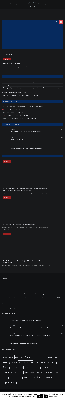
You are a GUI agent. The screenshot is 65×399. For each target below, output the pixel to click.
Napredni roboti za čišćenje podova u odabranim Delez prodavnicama (25, 111)
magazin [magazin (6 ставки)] (43, 367)
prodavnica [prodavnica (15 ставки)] (41, 377)
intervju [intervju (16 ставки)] (50, 362)
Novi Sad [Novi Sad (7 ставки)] (47, 372)
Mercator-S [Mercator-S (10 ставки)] (19, 372)
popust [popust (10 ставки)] (26, 377)
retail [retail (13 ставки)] (25, 382)
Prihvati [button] (40, 396)
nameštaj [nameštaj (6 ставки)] (27, 372)
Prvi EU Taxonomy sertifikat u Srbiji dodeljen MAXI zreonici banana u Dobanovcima (23, 99)
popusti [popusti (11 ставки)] (32, 377)
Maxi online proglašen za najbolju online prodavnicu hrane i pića (18, 89)
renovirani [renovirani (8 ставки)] (19, 382)
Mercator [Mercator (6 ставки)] (12, 372)
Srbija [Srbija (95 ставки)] (36, 381)
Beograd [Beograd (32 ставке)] (19, 361)
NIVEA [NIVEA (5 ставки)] (38, 372)
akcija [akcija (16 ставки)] (5, 362)
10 (62, 150)
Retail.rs (4, 113)
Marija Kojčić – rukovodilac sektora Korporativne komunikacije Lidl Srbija (30, 339)
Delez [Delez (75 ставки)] (28, 361)
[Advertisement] (32, 41)
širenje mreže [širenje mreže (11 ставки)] (30, 387)
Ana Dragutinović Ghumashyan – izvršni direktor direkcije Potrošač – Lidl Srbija (31, 332)
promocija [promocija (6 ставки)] (5, 382)
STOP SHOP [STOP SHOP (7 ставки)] (49, 382)
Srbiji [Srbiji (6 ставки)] (43, 382)
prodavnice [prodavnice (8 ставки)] (49, 377)
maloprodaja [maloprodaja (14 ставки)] (51, 367)
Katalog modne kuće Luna (14, 113)
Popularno (7, 128)
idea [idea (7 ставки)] (45, 362)
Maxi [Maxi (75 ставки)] (5, 371)
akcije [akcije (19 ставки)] (11, 362)
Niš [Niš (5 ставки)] (42, 372)
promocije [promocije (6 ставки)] (12, 382)
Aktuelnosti (7, 165)
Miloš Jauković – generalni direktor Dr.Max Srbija (23, 347)
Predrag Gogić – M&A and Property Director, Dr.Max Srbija (25, 324)
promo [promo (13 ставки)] (56, 377)
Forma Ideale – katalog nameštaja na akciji (18, 119)
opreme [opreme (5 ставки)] (53, 372)
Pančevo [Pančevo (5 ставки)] (15, 377)
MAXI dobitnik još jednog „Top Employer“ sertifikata (15, 97)
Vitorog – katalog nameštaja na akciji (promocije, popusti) (26, 135)
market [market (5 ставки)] (58, 367)
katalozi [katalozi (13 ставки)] (14, 367)
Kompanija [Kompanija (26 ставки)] (23, 366)
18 (62, 141)
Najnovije (16, 128)
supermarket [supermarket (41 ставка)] (9, 386)
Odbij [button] (46, 396)
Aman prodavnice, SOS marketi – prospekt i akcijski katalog (27, 152)
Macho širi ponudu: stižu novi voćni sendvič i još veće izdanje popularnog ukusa (32, 4)
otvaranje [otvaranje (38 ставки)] (7, 376)
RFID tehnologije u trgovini (11, 67)
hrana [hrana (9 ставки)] (40, 362)
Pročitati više (53, 396)
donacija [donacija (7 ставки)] (35, 362)
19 (62, 133)
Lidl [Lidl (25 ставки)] (31, 366)
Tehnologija (7, 63)
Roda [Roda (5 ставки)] (30, 382)
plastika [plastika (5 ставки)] (20, 377)
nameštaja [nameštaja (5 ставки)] (33, 372)
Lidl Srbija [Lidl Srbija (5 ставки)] (37, 367)
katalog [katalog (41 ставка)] (6, 366)
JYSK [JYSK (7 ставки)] (56, 362)
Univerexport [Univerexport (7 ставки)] (20, 387)
